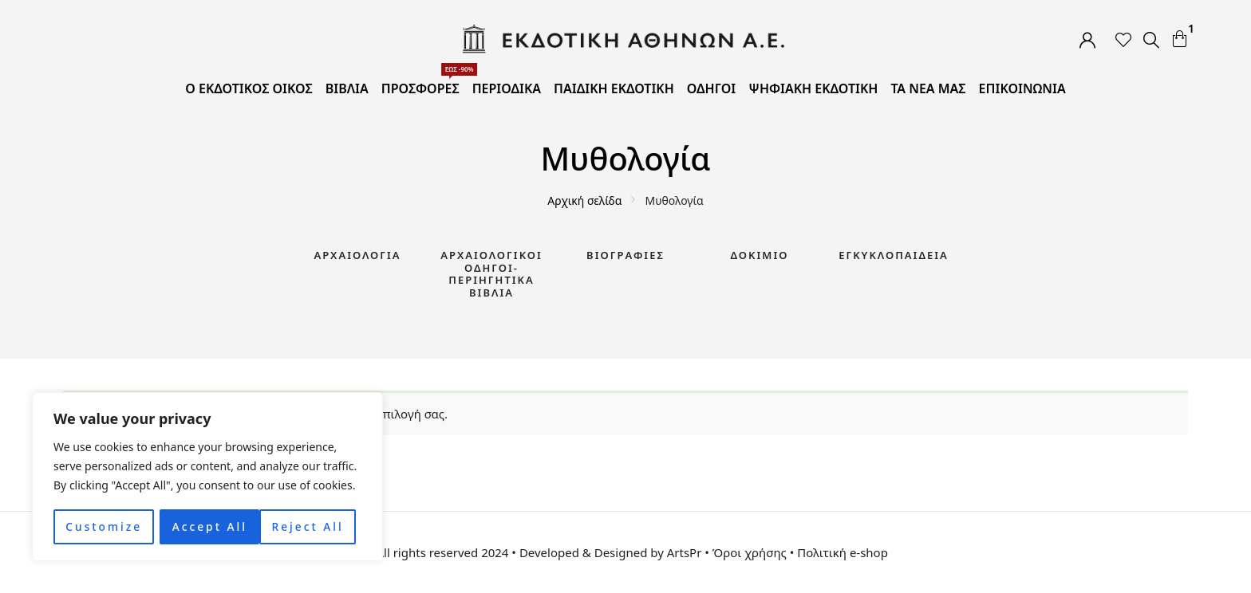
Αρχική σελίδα (584, 200)
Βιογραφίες (625, 255)
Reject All (208, 526)
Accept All (311, 526)
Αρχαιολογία (357, 255)
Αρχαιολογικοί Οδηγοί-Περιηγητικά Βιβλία (491, 274)
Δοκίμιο (760, 255)
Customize (103, 526)
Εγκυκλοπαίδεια (894, 255)
